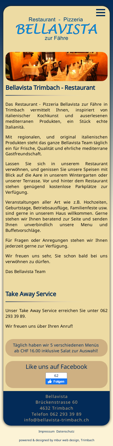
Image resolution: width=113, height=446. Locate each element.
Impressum (47, 431)
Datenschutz (65, 431)
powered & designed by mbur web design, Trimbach (56, 440)
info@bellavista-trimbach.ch (56, 420)
